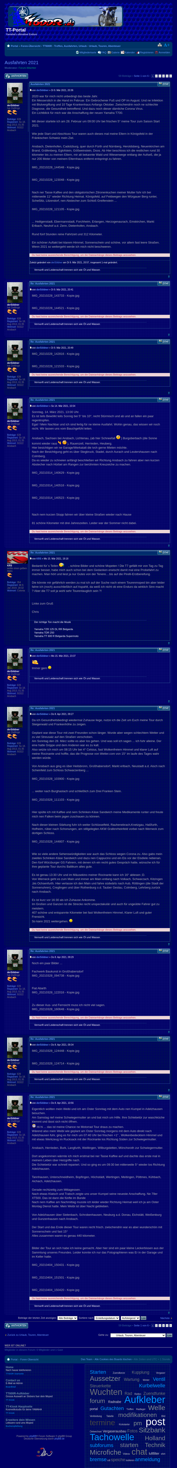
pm (137, 1423)
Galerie (116, 52)
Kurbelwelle (152, 1385)
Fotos (132, 1431)
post (155, 1422)
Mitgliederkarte (88, 52)
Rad (128, 1393)
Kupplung (140, 1372)
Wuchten (106, 1392)
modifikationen (137, 1414)
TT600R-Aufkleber (39, 1396)
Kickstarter (124, 1424)
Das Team (86, 1359)
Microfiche (105, 1452)
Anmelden (164, 52)
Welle (156, 1407)
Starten (98, 1372)
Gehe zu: (103, 1334)
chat (139, 1452)
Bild (163, 1416)
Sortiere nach (99, 1317)
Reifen (137, 1394)
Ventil (159, 1379)
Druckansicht (159, 45)
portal (94, 1409)
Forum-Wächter (27, 67)
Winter (146, 1380)
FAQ (103, 52)
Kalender (130, 52)
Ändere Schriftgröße (166, 45)
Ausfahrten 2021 (21, 62)
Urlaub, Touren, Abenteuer (105, 46)
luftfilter (154, 1453)
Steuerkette (100, 1386)
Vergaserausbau (114, 1431)
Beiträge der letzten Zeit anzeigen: (47, 1317)
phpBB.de (59, 1438)
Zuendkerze (119, 1373)
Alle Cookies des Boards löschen (113, 1359)
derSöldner (42, 90)
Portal (14, 46)
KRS (38, 558)
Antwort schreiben (16, 76)
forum (97, 1400)
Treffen (129, 1409)
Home (39, 1370)
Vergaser (160, 1373)
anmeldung (147, 1459)
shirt (163, 1454)
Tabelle (110, 1416)
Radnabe (114, 1402)
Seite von (141, 76)
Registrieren (146, 52)
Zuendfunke (154, 1393)
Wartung (131, 1379)
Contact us (39, 1383)
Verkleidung (96, 1416)
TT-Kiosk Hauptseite (39, 1409)
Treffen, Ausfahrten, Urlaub (70, 46)
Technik (155, 1445)
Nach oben (169, 276)
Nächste (165, 1318)
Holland (155, 1438)
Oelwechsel (96, 1431)
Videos (126, 1454)
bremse (98, 1459)
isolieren (130, 1460)
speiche (118, 1459)
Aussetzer (105, 1378)
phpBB (32, 1436)
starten (129, 1445)
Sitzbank (152, 1430)
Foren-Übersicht (30, 46)
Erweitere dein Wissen (39, 1423)
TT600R (47, 46)
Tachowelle (112, 1437)
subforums (101, 1445)
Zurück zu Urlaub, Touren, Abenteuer (28, 1334)
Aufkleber (144, 1399)
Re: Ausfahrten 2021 (42, 283)
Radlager (141, 1409)
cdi (108, 1460)
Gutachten (112, 1408)
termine (102, 1422)
